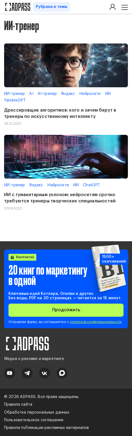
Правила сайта (18, 404)
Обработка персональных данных (36, 412)
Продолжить (66, 310)
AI (31, 94)
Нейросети (90, 94)
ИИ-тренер (14, 94)
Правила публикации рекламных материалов (46, 428)
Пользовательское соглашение (33, 420)
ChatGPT (91, 185)
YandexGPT (15, 100)
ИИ (108, 94)
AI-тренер (47, 94)
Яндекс (68, 94)
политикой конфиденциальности (96, 322)
